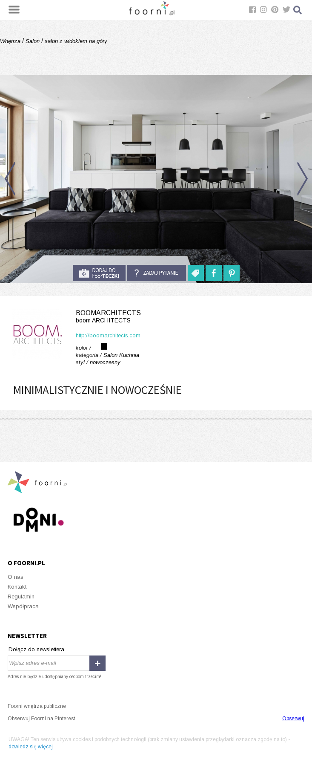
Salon (32, 41)
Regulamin (21, 596)
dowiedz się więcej (31, 747)
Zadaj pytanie (156, 273)
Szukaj (297, 10)
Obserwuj (293, 719)
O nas (15, 577)
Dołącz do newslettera (36, 649)
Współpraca (23, 606)
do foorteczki (99, 273)
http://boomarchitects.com (108, 335)
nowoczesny (105, 362)
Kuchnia (129, 355)
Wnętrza (11, 41)
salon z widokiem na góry (75, 41)
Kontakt (17, 587)
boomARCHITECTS (156, 316)
